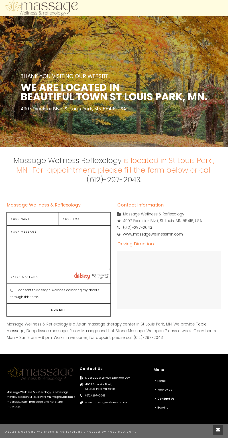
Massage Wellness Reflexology (68, 160)
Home (160, 381)
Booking (162, 407)
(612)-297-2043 (137, 227)
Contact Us (164, 398)
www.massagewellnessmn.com (153, 234)
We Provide (163, 390)
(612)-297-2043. (114, 179)
